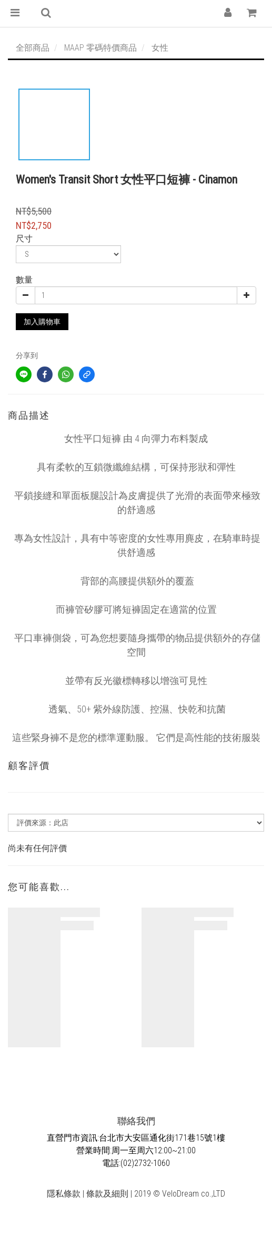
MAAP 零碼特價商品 (100, 48)
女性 (160, 48)
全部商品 (32, 48)
